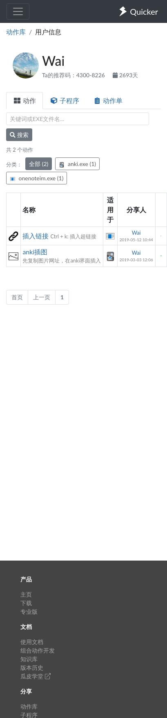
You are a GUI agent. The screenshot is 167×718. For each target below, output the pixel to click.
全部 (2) (38, 163)
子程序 (64, 100)
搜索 (19, 134)
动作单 (107, 100)
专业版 (29, 611)
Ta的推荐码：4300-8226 (74, 75)
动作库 (16, 32)
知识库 (29, 658)
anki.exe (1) (77, 163)
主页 (26, 594)
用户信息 (48, 32)
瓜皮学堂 (35, 676)
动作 (24, 100)
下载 (26, 602)
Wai (136, 232)
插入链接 (35, 236)
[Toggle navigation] (18, 11)
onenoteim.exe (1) (36, 178)
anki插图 (34, 252)
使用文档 (31, 641)
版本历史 (31, 667)
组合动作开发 (37, 650)
